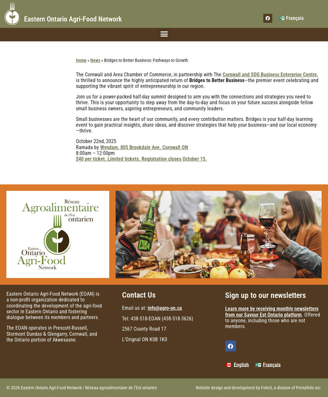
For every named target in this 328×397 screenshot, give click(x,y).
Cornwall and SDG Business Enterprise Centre (270, 75)
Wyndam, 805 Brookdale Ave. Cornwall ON (144, 147)
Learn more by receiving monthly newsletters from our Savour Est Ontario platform (271, 311)
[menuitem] (291, 18)
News (95, 60)
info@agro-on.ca (165, 308)
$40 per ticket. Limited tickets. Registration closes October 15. (141, 159)
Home (81, 60)
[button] (164, 34)
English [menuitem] (241, 365)
